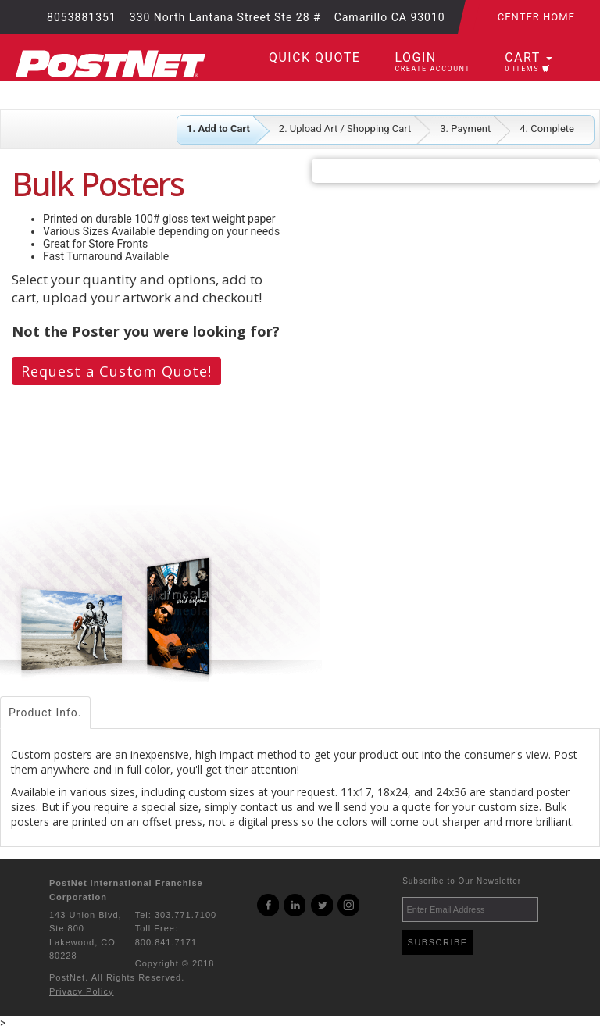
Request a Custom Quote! (116, 371)
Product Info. (45, 712)
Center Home (536, 17)
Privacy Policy (81, 991)
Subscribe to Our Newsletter (461, 881)
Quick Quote (314, 57)
